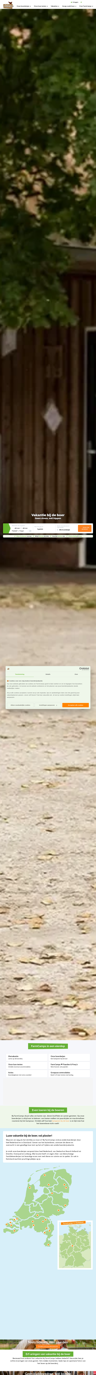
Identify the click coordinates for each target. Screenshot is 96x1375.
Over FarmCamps (85, 6)
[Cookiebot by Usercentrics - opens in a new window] (81, 668)
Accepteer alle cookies (75, 705)
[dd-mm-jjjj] (17, 528)
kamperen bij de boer (60, 1121)
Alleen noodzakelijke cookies (20, 705)
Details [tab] (48, 674)
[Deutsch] (86, 2)
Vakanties (54, 6)
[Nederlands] (91, 2)
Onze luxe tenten (40, 6)
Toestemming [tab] (19, 674)
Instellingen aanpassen (48, 705)
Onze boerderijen (23, 6)
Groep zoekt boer (68, 6)
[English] (88, 2)
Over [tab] (76, 674)
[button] (74, 2)
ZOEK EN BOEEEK (85, 528)
